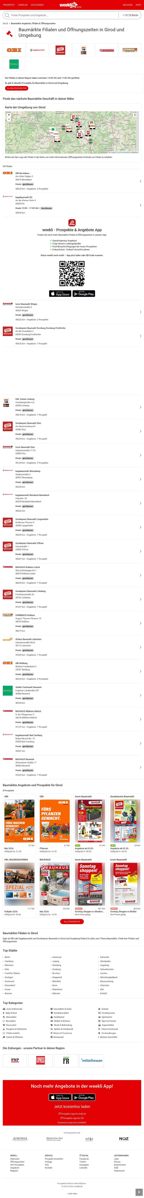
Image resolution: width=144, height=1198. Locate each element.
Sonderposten (106, 1013)
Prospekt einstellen (54, 1159)
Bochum (55, 973)
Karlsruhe (103, 957)
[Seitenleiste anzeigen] (139, 1192)
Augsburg (103, 965)
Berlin (78, 7)
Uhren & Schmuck (108, 1029)
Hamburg (8, 961)
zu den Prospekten (16, 88)
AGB (116, 1168)
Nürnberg (56, 965)
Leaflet (112, 152)
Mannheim (56, 989)
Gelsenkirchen (106, 969)
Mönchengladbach (107, 977)
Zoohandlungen (107, 1033)
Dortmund (8, 981)
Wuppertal (56, 977)
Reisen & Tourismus (61, 1033)
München (8, 965)
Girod (5, 23)
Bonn (54, 985)
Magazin (127, 5)
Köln (6, 969)
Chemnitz (103, 985)
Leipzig (55, 961)
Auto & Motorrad (12, 1009)
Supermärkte (106, 1025)
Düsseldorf (9, 985)
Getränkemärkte (60, 1013)
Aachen (102, 973)
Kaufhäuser (58, 1017)
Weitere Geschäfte (107, 1037)
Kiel (101, 989)
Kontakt (48, 1168)
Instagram (84, 1165)
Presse (117, 1162)
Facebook (84, 1159)
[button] (135, 115)
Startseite (14, 1159)
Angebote (14, 1168)
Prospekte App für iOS (72, 1118)
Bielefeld (56, 981)
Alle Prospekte (72, 921)
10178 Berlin (130, 15)
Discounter (9, 1025)
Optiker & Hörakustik (62, 1029)
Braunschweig (105, 981)
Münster (55, 993)
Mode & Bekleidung (61, 1025)
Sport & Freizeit (107, 1021)
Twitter (82, 1162)
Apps (138, 5)
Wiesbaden (104, 961)
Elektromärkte (11, 1033)
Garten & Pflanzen (13, 1037)
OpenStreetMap (124, 152)
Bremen (7, 993)
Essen (7, 989)
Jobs (116, 1159)
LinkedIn (83, 1168)
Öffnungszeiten (17, 1162)
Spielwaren (105, 1017)
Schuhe (103, 1009)
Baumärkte (9, 1017)
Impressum (119, 1170)
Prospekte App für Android (72, 1114)
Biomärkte (9, 1021)
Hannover (56, 957)
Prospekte (9, 5)
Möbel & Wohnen (60, 1021)
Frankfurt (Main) (11, 973)
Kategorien (37, 5)
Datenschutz (120, 1165)
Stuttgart (8, 977)
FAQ (47, 1165)
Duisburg (56, 969)
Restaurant (57, 1037)
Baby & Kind (10, 1013)
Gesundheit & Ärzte (61, 1009)
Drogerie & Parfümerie (15, 1029)
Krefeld (102, 993)
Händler (23, 5)
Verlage (48, 1162)
